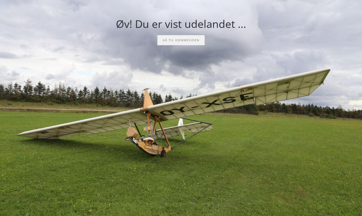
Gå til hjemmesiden (181, 40)
